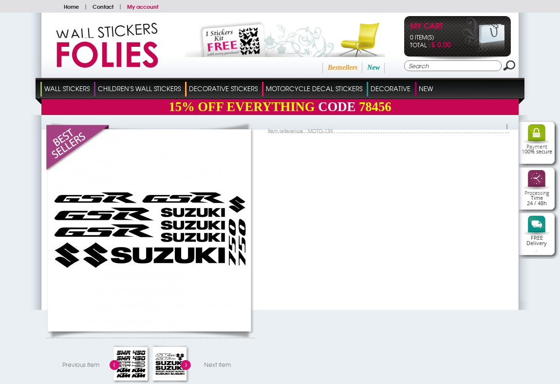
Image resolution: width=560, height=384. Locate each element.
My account (142, 6)
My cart (426, 26)
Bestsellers (342, 67)
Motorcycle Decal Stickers (314, 88)
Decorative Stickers (223, 88)
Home (71, 6)
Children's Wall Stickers (139, 88)
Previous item (80, 364)
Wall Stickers (67, 88)
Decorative (391, 88)
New (373, 67)
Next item (217, 364)
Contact (103, 6)
